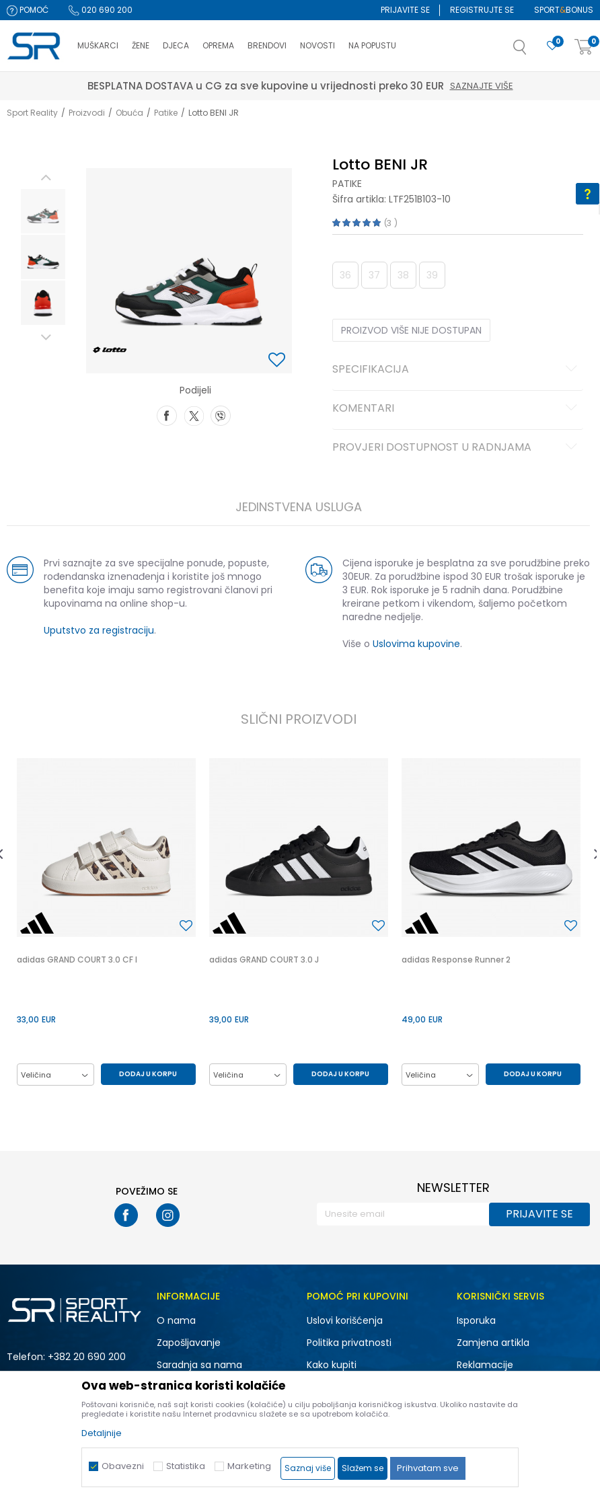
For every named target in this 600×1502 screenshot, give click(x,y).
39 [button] (432, 275)
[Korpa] (583, 47)
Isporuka (476, 1320)
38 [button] (403, 275)
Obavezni (123, 1466)
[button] (533, 51)
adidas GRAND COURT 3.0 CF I (77, 959)
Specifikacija (457, 370)
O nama (176, 1320)
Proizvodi (87, 112)
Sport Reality (32, 112)
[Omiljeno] (552, 46)
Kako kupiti (332, 1365)
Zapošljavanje (189, 1342)
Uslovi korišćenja (345, 1320)
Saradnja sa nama (199, 1365)
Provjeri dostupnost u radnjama (457, 448)
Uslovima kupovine (416, 643)
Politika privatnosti (349, 1342)
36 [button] (345, 275)
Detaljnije (101, 1433)
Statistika (185, 1466)
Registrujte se (482, 9)
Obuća (129, 112)
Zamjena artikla (493, 1342)
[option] (43, 211)
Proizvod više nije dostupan (411, 330)
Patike (166, 112)
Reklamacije (485, 1365)
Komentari (457, 409)
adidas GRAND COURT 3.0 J (264, 959)
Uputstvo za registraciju (99, 630)
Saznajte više (362, 85)
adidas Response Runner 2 (456, 959)
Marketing (249, 1466)
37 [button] (374, 275)
